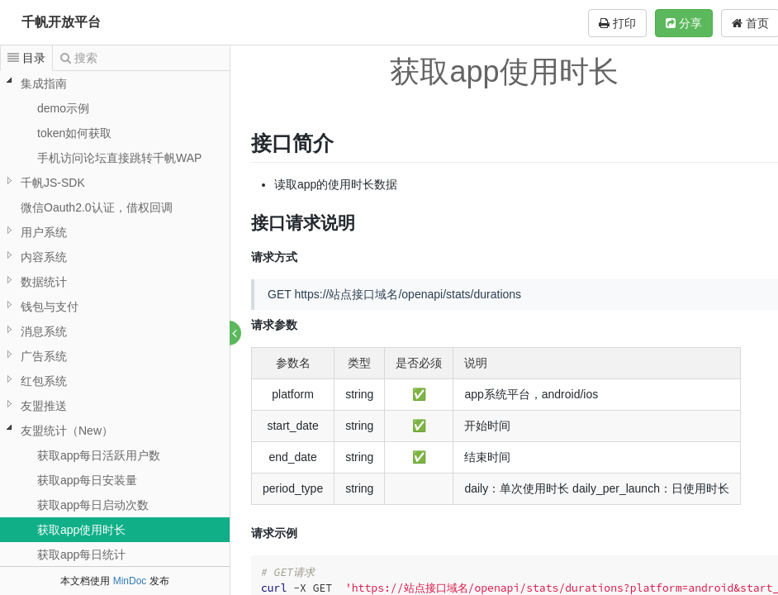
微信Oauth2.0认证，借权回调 (97, 207)
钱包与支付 (49, 306)
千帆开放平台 (61, 22)
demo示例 (63, 108)
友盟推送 (44, 405)
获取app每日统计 (81, 554)
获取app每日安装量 (87, 480)
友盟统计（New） (67, 430)
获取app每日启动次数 (93, 505)
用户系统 (44, 232)
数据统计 (44, 281)
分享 (684, 23)
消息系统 (44, 331)
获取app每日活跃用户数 (98, 455)
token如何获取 (74, 133)
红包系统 (44, 381)
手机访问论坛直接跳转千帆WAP (119, 157)
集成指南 (44, 83)
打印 (617, 23)
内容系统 (44, 257)
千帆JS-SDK (53, 182)
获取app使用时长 (81, 529)
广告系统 (44, 356)
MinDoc (130, 581)
